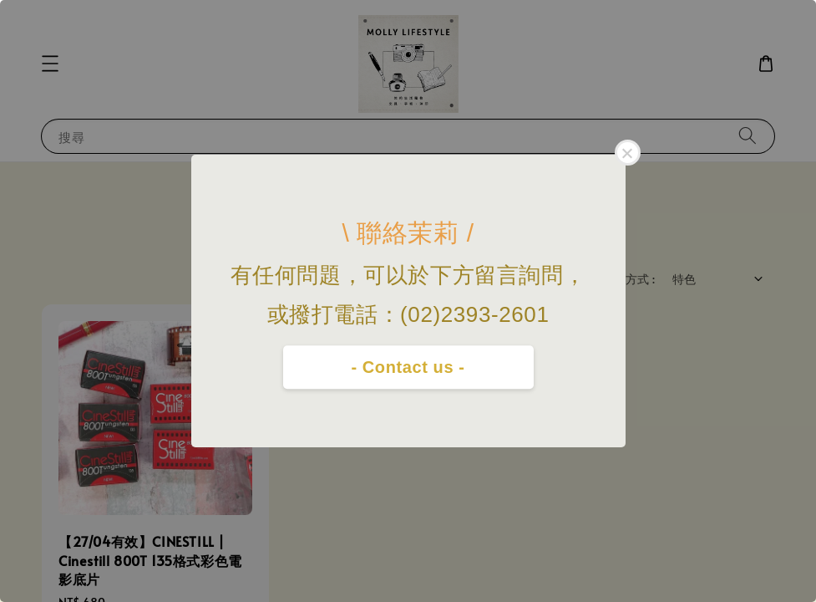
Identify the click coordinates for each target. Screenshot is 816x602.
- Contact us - (407, 367)
